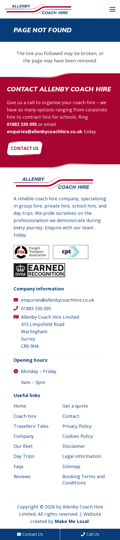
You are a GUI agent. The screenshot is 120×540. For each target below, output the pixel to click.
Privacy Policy (76, 426)
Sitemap (71, 466)
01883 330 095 (22, 124)
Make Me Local (72, 521)
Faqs (19, 466)
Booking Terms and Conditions (83, 479)
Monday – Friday (38, 371)
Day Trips (24, 456)
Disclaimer (73, 446)
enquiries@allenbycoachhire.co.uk (44, 131)
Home (20, 406)
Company (24, 436)
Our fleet (23, 446)
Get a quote (75, 406)
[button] (112, 9)
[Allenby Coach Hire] (38, 9)
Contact (70, 416)
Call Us (90, 534)
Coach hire (25, 416)
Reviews (22, 476)
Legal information (81, 456)
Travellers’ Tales (31, 426)
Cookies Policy (77, 436)
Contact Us (30, 534)
